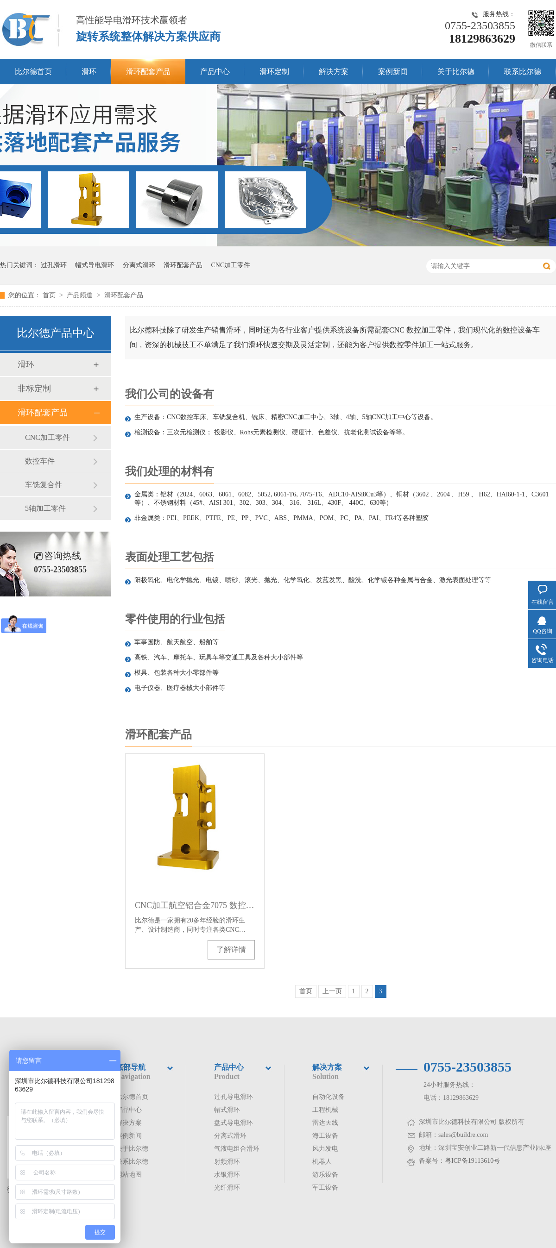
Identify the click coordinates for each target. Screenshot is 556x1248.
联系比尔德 (522, 71)
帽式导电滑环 (94, 265)
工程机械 (325, 1109)
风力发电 (325, 1148)
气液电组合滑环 (236, 1148)
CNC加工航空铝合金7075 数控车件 (195, 905)
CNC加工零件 (231, 265)
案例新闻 (393, 71)
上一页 (332, 991)
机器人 (322, 1161)
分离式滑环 (139, 265)
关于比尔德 (455, 71)
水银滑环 (227, 1174)
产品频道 (81, 295)
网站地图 (129, 1174)
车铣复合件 (43, 485)
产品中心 (215, 71)
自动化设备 (328, 1096)
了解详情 (231, 949)
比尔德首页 (33, 71)
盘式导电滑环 (233, 1122)
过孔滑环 (54, 265)
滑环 (89, 71)
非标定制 (34, 388)
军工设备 (325, 1187)
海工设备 (325, 1135)
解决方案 (333, 71)
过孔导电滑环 (233, 1096)
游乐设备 (325, 1174)
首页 (50, 295)
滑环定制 (274, 71)
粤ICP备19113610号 (472, 1160)
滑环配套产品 (148, 71)
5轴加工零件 (45, 508)
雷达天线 (325, 1122)
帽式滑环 (227, 1109)
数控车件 (40, 461)
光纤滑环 (227, 1187)
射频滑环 (227, 1161)
